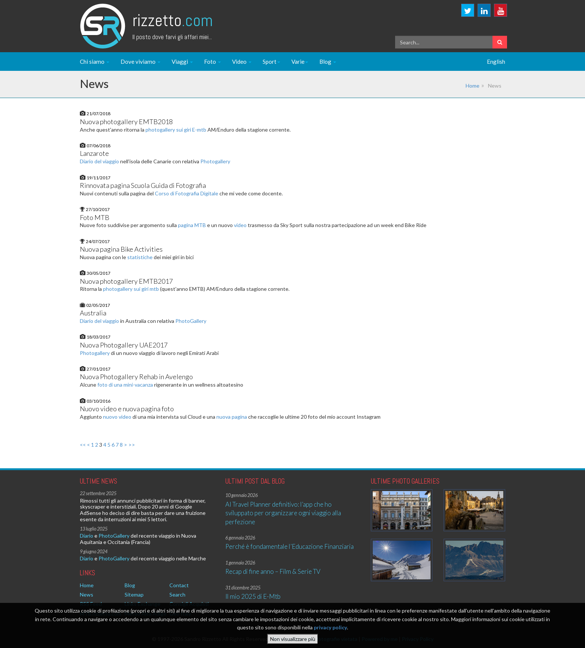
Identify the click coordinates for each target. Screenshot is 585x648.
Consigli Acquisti (189, 604)
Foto (212, 61)
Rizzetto (172, 20)
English (496, 61)
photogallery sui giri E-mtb (176, 129)
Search (177, 594)
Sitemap (134, 594)
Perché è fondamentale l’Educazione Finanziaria (289, 546)
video (240, 225)
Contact (179, 585)
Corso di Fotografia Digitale (186, 193)
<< (83, 444)
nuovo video (117, 416)
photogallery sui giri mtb (131, 289)
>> (131, 444)
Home (472, 85)
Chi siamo (94, 61)
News (86, 594)
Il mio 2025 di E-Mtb (253, 596)
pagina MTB (192, 225)
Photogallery (215, 161)
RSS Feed (91, 604)
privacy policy (330, 629)
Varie (299, 61)
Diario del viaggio (99, 161)
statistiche (140, 257)
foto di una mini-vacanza (125, 384)
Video (241, 61)
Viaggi (182, 61)
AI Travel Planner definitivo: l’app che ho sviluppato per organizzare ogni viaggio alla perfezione (283, 513)
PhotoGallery (190, 321)
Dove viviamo (140, 61)
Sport (271, 61)
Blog (327, 61)
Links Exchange (142, 604)
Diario (86, 535)
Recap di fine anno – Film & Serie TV (272, 571)
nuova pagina (231, 416)
